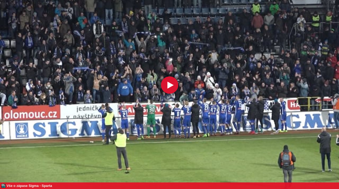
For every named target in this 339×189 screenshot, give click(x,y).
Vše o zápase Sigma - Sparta (29, 186)
